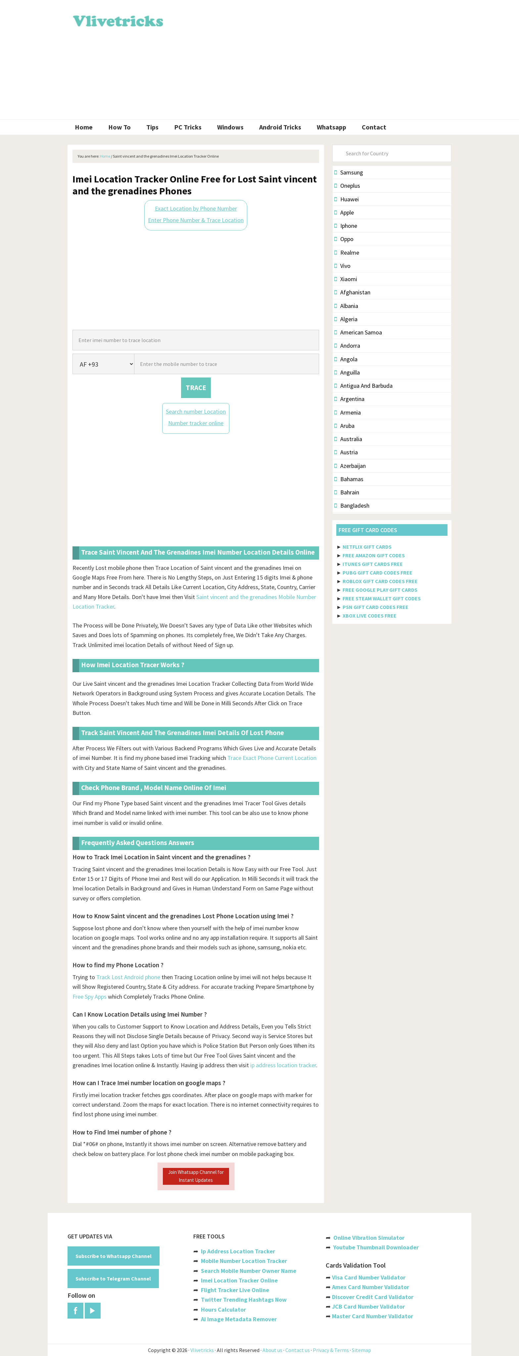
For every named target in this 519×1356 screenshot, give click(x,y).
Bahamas (348, 479)
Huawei (346, 199)
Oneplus (347, 185)
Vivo (342, 266)
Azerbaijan (350, 466)
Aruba (344, 425)
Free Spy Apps (89, 996)
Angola (345, 359)
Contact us (297, 1350)
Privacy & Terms (331, 1350)
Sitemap (361, 1350)
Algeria (345, 319)
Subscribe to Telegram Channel (113, 1278)
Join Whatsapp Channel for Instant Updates (196, 1176)
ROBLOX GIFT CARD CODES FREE (380, 581)
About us (272, 1350)
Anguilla (347, 372)
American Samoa (358, 332)
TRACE (196, 387)
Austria (346, 452)
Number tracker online (195, 423)
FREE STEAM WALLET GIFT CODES (382, 598)
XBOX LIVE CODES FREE (370, 615)
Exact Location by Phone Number (196, 208)
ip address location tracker (283, 1065)
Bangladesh (351, 505)
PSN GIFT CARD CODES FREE (375, 607)
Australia (348, 439)
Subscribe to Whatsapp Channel (113, 1256)
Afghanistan (352, 292)
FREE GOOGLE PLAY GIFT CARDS (380, 589)
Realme (346, 252)
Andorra (347, 345)
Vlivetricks (117, 20)
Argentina (349, 399)
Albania (346, 306)
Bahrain (346, 492)
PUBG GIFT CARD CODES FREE (377, 572)
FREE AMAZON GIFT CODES (374, 555)
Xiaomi (345, 279)
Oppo (344, 239)
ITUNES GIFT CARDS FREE (373, 564)
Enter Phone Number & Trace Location (196, 220)
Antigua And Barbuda (363, 385)
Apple (344, 212)
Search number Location (196, 411)
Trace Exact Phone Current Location (271, 758)
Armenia (347, 412)
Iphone (345, 225)
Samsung (348, 172)
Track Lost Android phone (128, 977)
